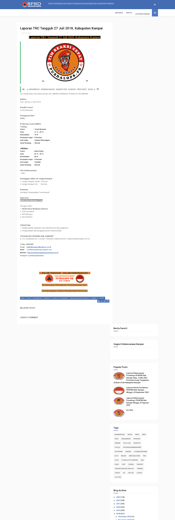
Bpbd (29, 297)
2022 (122, 198)
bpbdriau (140, 136)
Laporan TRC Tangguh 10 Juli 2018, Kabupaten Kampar (136, 310)
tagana (134, 161)
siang (120, 161)
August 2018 (127, 227)
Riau (146, 157)
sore (127, 161)
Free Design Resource (83, 517)
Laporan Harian (46, 13)
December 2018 (128, 214)
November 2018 (128, 217)
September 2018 (128, 224)
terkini (120, 170)
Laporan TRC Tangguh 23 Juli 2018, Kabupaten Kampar (136, 251)
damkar (121, 140)
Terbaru (94, 297)
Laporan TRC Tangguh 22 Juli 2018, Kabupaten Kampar (136, 256)
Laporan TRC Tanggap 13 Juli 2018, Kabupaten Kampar (136, 293)
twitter (134, 170)
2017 (122, 362)
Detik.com (130, 140)
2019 (122, 208)
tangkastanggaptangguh (79, 297)
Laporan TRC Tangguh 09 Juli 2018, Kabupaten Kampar (136, 315)
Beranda (22, 13)
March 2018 (127, 351)
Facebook (140, 140)
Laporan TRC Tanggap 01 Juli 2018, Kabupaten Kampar (136, 331)
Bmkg (23, 297)
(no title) (133, 107)
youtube (121, 174)
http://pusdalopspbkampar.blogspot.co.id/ (42, 251)
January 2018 (127, 358)
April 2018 (126, 348)
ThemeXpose (68, 517)
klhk (120, 153)
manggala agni (138, 153)
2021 (122, 201)
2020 (122, 204)
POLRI (120, 157)
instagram (122, 149)
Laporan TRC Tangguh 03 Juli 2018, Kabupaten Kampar (136, 326)
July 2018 (126, 231)
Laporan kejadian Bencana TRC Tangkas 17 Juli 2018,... (134, 277)
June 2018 (126, 342)
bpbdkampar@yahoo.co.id (39, 246)
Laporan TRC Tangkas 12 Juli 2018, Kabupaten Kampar (136, 299)
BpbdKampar (37, 297)
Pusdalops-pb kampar (59, 297)
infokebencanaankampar (136, 144)
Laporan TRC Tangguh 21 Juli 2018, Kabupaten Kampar (136, 261)
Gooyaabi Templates (112, 517)
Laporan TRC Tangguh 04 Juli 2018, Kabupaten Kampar (136, 320)
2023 (122, 194)
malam (127, 153)
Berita (32, 13)
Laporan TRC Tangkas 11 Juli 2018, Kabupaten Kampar (136, 304)
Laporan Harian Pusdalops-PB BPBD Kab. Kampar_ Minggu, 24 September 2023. (141, 87)
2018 (122, 211)
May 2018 (126, 345)
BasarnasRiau (123, 132)
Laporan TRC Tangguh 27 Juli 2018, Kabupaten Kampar (136, 245)
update (101, 297)
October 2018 (127, 221)
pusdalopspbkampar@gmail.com (39, 249)
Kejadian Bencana (144, 149)
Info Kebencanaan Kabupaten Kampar (131, 452)
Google (121, 144)
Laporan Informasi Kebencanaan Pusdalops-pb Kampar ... (135, 267)
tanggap (143, 161)
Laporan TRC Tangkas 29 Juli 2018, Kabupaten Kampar (136, 235)
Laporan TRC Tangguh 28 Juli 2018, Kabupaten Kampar (136, 240)
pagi (148, 153)
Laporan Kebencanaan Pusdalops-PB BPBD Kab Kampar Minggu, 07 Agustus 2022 (141, 505)
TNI (128, 170)
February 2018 (128, 355)
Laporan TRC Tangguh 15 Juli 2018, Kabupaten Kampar (136, 288)
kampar (46, 297)
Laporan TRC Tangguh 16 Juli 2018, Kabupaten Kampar (136, 283)
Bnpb (148, 132)
